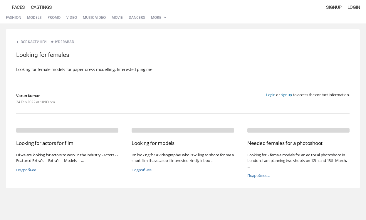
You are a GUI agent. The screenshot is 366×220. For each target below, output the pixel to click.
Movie (117, 17)
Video (71, 17)
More (158, 17)
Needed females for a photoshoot (285, 143)
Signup (334, 7)
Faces (18, 7)
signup (286, 94)
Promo (54, 17)
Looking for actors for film (44, 143)
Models (34, 17)
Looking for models (153, 143)
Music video (94, 17)
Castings (41, 7)
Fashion (13, 17)
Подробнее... (27, 170)
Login (353, 7)
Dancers (137, 17)
